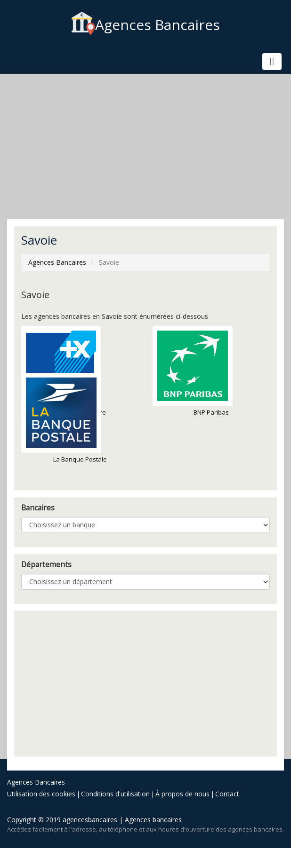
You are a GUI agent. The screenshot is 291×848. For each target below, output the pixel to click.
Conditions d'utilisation (115, 793)
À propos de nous (182, 793)
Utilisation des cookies (41, 793)
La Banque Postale (64, 418)
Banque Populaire (63, 371)
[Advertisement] (145, 146)
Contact (227, 793)
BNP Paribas (193, 371)
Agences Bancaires (146, 24)
